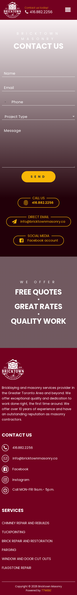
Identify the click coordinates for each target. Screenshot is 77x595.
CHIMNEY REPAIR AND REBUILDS (25, 523)
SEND (38, 176)
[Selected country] (4, 102)
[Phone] (38, 101)
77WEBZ (46, 590)
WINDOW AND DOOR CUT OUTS (26, 558)
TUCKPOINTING (13, 532)
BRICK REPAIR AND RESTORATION (27, 541)
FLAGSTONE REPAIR (16, 567)
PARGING (9, 549)
